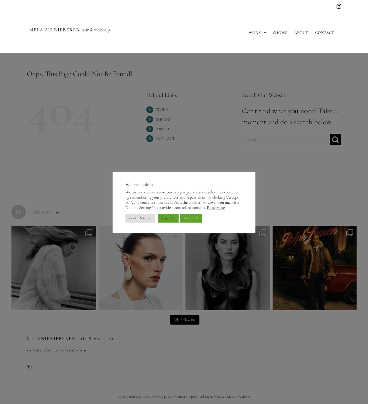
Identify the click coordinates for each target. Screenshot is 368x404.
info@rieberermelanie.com (44, 6)
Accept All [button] (191, 218)
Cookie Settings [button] (140, 218)
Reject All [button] (168, 218)
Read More (216, 207)
